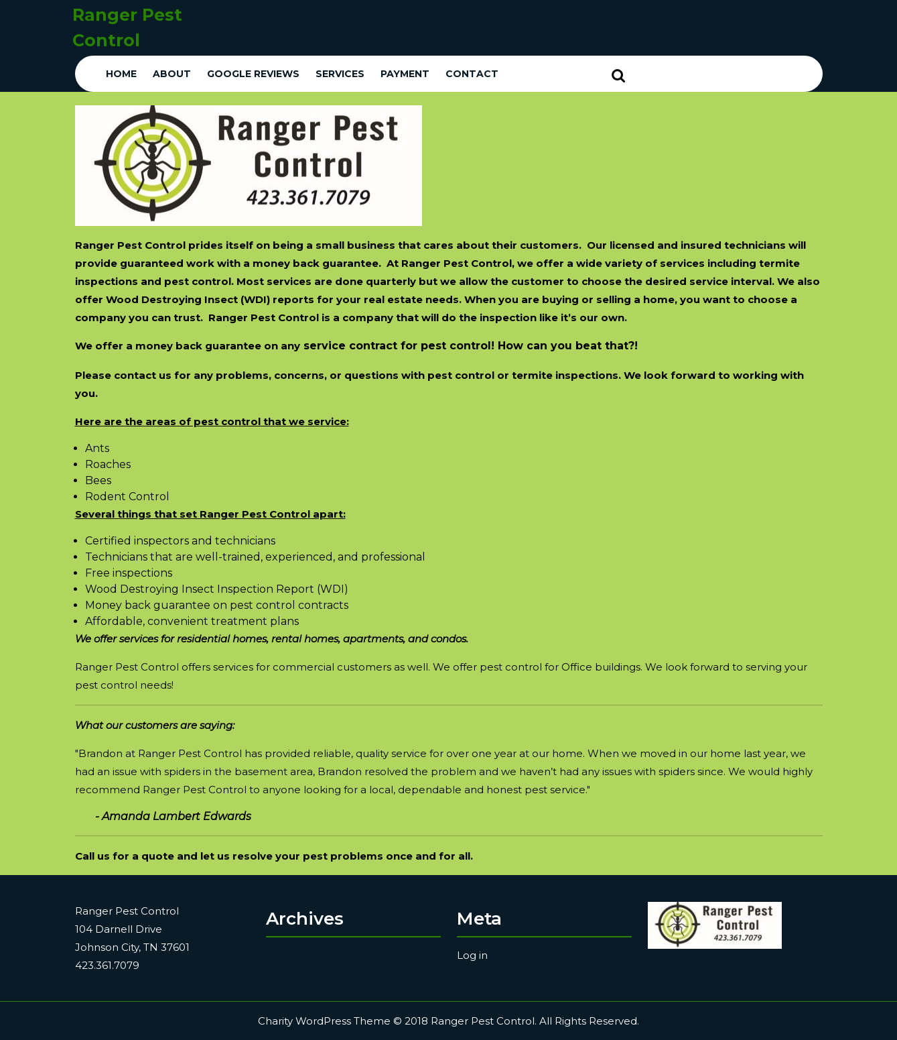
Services (340, 74)
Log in (472, 955)
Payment (405, 74)
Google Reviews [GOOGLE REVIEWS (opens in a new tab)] (253, 74)
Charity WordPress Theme (324, 1021)
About (172, 74)
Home (121, 74)
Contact (471, 74)
